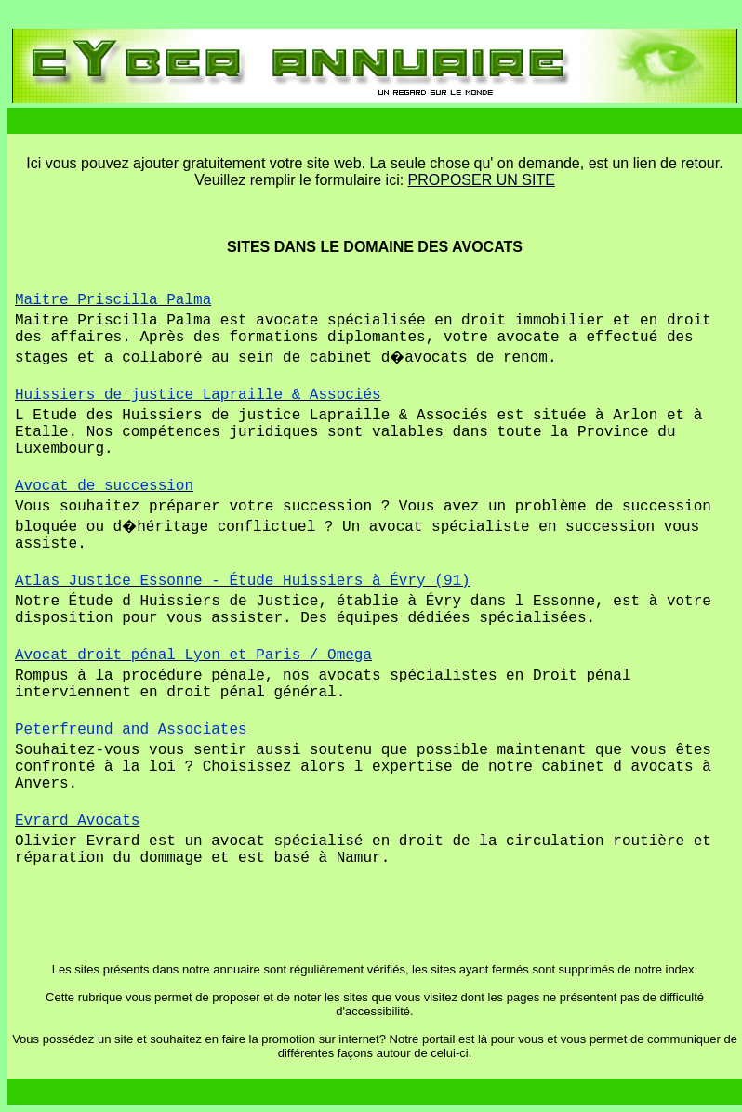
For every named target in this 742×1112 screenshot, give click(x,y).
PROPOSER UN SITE (481, 180)
